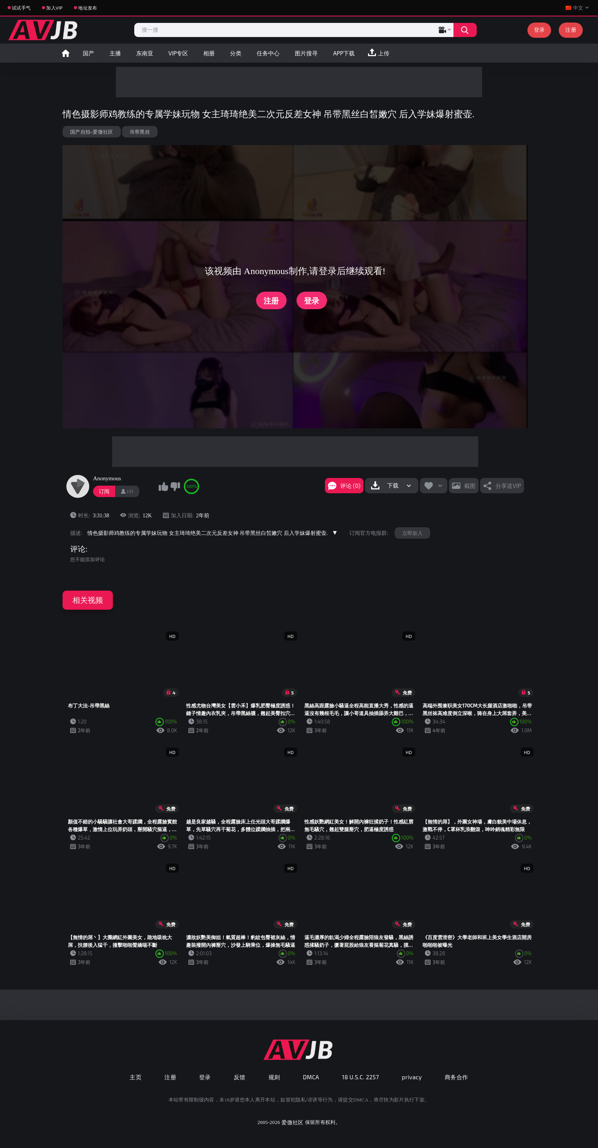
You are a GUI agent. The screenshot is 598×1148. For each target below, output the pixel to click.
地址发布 (87, 7)
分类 (235, 53)
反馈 (240, 1077)
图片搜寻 (306, 53)
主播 (115, 53)
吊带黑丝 (140, 132)
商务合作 (456, 1077)
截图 (470, 485)
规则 (274, 1077)
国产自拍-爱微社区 (91, 132)
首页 (65, 53)
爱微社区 (292, 1122)
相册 (209, 53)
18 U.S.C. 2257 (360, 1077)
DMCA (311, 1077)
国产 (88, 53)
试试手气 (21, 7)
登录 (539, 29)
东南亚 (144, 53)
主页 (135, 1077)
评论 (77, 549)
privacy (412, 1077)
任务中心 (268, 53)
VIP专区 (178, 53)
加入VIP (54, 7)
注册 (570, 29)
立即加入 (412, 533)
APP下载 (344, 53)
